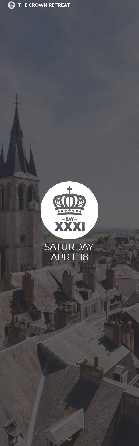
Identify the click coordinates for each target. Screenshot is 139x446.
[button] (69, 439)
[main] (69, 252)
